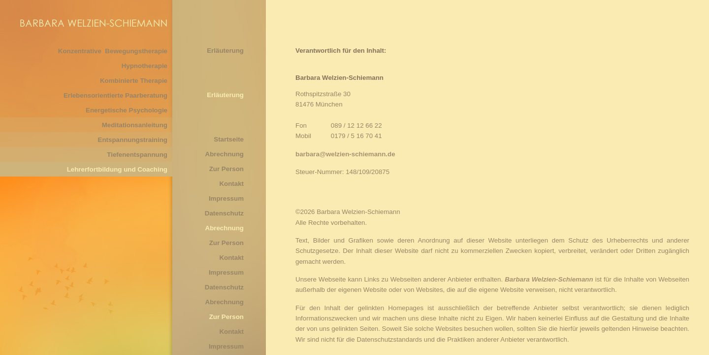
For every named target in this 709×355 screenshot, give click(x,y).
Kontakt (231, 183)
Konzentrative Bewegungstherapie (112, 51)
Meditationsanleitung (134, 125)
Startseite (229, 139)
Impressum (226, 198)
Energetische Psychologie (126, 110)
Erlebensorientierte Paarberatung (115, 95)
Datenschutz (224, 213)
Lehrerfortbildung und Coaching (117, 169)
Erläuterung (225, 50)
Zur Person (226, 169)
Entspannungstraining (132, 139)
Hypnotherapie (144, 66)
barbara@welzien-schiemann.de (345, 154)
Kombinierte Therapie (133, 80)
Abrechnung (224, 154)
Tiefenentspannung (137, 154)
